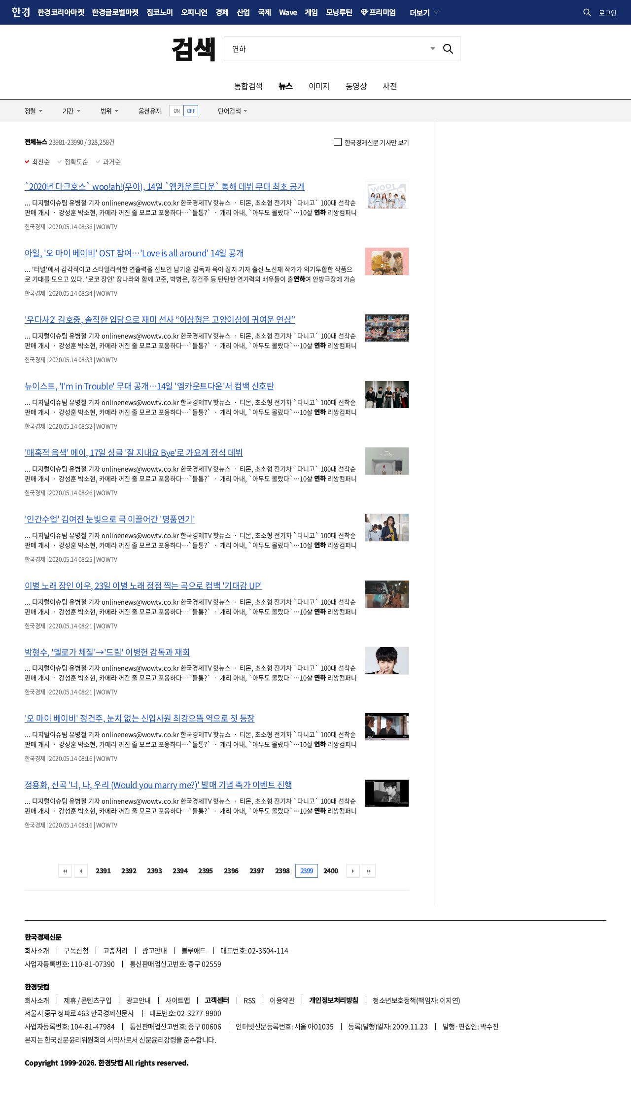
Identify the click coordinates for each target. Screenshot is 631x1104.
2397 (256, 870)
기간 (68, 110)
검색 (193, 48)
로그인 (608, 12)
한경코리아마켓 (60, 12)
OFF (191, 110)
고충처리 (115, 950)
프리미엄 (382, 12)
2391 (103, 870)
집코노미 (159, 12)
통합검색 (248, 86)
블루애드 (193, 950)
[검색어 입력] (330, 49)
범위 (106, 110)
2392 (128, 870)
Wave (288, 12)
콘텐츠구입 (96, 1000)
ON (177, 110)
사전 (390, 86)
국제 (264, 12)
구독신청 (76, 950)
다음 (353, 871)
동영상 (356, 86)
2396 (231, 870)
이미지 (319, 86)
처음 (65, 871)
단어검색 (229, 110)
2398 (282, 870)
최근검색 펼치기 (425, 49)
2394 (180, 870)
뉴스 (286, 86)
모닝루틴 (339, 12)
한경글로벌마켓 (115, 12)
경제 (222, 12)
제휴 (70, 1000)
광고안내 (154, 950)
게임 (311, 12)
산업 (243, 12)
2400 (330, 870)
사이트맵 (177, 1000)
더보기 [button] (419, 12)
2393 (154, 870)
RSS (249, 1000)
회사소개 (37, 950)
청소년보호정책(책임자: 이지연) (416, 1000)
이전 (81, 871)
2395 (205, 870)
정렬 (30, 110)
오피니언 (194, 12)
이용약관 (282, 1000)
